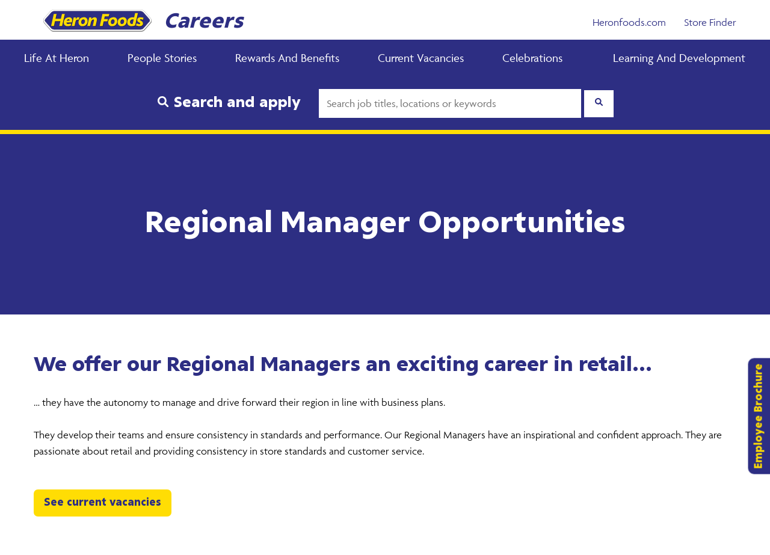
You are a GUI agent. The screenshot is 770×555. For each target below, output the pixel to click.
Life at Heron (56, 58)
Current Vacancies (421, 58)
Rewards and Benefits (287, 58)
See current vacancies (102, 502)
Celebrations (532, 58)
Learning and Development (679, 58)
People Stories (162, 58)
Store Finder (710, 22)
